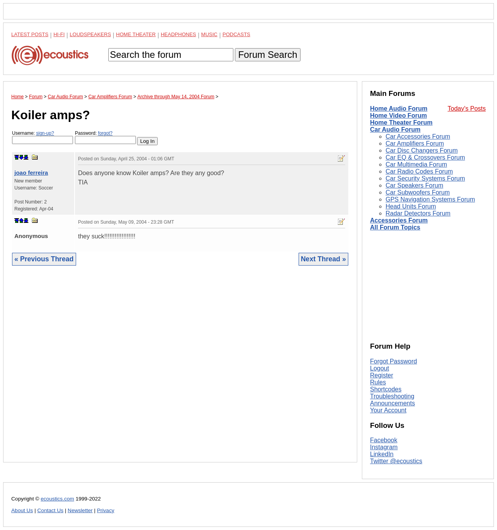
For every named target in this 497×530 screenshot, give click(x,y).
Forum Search (267, 54)
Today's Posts (467, 108)
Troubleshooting (392, 396)
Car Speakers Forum (414, 185)
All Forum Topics (395, 227)
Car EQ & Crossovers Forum (425, 157)
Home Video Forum (398, 115)
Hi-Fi (59, 34)
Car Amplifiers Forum (415, 143)
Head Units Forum (411, 206)
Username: (42, 137)
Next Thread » (323, 259)
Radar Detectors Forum (418, 213)
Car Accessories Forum (418, 136)
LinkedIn (382, 454)
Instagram (384, 447)
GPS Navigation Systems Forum (430, 199)
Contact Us (50, 510)
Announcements (392, 403)
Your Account (388, 410)
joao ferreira (31, 172)
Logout (379, 368)
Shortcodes (385, 389)
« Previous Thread (44, 259)
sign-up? (45, 133)
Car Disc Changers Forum (422, 150)
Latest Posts (30, 34)
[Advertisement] (180, 369)
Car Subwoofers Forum (418, 192)
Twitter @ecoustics (396, 461)
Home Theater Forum (401, 122)
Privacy (106, 510)
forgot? (105, 133)
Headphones (178, 34)
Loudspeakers (90, 34)
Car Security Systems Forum (425, 178)
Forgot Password (393, 361)
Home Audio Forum (398, 108)
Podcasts (236, 34)
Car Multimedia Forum (416, 164)
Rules (378, 382)
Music (209, 34)
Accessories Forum (399, 220)
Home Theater (136, 34)
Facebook (383, 440)
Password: (105, 137)
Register (381, 375)
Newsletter (80, 510)
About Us (22, 510)
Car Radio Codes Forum (419, 171)
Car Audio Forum (395, 129)
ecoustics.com (57, 499)
